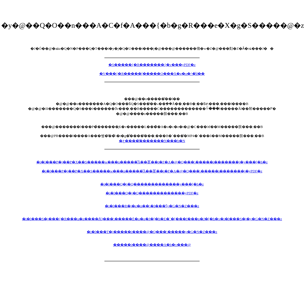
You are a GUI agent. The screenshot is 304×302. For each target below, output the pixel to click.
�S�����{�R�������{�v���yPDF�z (151, 65)
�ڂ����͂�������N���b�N (152, 141)
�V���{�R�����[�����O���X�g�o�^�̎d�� (152, 74)
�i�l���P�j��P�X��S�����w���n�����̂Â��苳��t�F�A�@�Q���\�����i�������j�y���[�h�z (152, 162)
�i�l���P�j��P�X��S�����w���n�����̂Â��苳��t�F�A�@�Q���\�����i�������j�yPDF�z (152, 171)
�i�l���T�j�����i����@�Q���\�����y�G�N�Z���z (152, 232)
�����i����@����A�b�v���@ (152, 245)
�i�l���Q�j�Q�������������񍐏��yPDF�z (152, 193)
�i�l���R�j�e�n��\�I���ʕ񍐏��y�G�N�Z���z (152, 206)
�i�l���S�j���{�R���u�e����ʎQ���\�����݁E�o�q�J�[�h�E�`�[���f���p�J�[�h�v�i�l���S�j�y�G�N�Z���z (152, 219)
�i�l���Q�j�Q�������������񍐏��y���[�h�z (152, 184)
